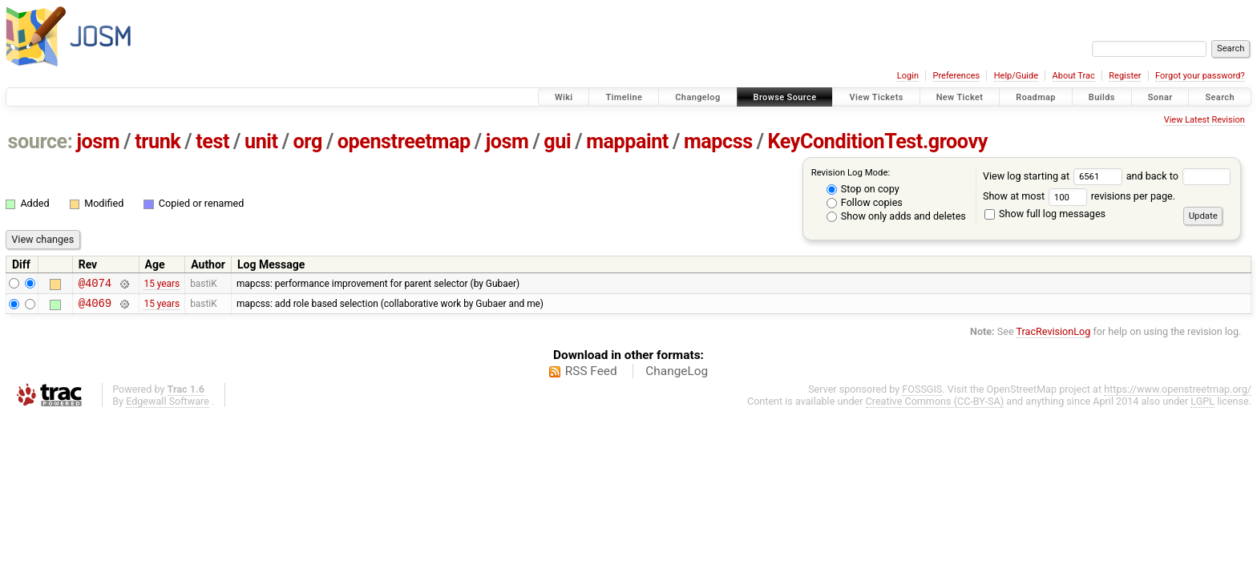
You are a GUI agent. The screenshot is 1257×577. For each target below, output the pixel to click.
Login (908, 76)
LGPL (1202, 406)
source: (40, 141)
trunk (157, 141)
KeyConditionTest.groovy (878, 141)
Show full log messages (1044, 214)
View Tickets (876, 97)
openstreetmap (404, 141)
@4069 (95, 307)
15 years (161, 284)
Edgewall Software (167, 406)
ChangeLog (676, 376)
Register (1125, 76)
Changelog (697, 97)
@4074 (95, 285)
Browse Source (785, 97)
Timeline (623, 97)
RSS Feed (591, 376)
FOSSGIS (922, 394)
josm (97, 141)
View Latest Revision (1204, 120)
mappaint (627, 141)
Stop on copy (863, 189)
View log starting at (1054, 176)
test (212, 141)
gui (557, 141)
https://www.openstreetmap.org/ (1177, 394)
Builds (1102, 97)
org (307, 141)
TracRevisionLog (1054, 336)
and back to (1178, 176)
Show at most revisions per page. (1079, 196)
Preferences (956, 76)
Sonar (1160, 97)
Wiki (564, 97)
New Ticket (960, 97)
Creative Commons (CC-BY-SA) (935, 406)
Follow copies (865, 202)
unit (261, 141)
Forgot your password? (1200, 76)
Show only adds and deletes (896, 216)
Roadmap (1036, 97)
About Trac (1074, 76)
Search (1220, 97)
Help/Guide (1016, 76)
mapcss (718, 141)
